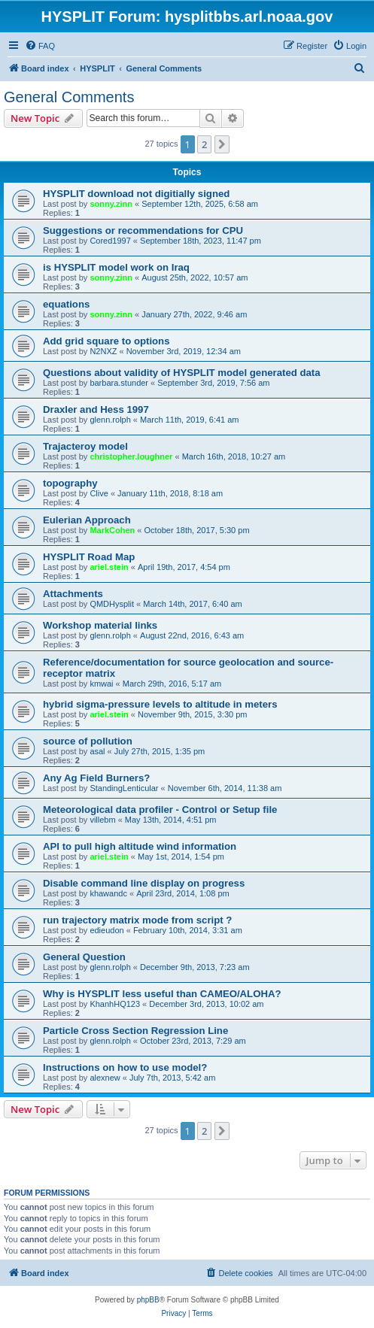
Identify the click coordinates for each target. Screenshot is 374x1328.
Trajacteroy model (85, 446)
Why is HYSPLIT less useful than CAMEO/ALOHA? (162, 993)
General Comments (69, 97)
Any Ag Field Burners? (96, 778)
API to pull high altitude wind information (139, 846)
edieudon (106, 930)
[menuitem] (40, 46)
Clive (99, 493)
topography (70, 483)
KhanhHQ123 (115, 1003)
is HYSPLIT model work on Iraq (116, 267)
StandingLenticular (124, 788)
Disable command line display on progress (144, 883)
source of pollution (87, 741)
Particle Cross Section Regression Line (135, 1030)
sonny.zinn (111, 203)
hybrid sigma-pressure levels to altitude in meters (160, 704)
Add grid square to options (106, 341)
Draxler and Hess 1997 (96, 409)
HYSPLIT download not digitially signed (136, 193)
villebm (102, 819)
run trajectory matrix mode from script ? (137, 920)
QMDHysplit (112, 603)
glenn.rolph (110, 419)
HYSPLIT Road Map (89, 556)
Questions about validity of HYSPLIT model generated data (182, 372)
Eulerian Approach (87, 520)
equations (66, 304)
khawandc (108, 893)
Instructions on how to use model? (125, 1067)
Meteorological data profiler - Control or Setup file (160, 809)
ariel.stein (109, 567)
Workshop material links (100, 625)
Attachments (73, 593)
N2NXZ (103, 351)
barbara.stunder (119, 382)
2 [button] (204, 144)
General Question (84, 957)
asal (97, 751)
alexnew (105, 1077)
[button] (222, 144)
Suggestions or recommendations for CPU (143, 230)
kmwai (101, 683)
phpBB (148, 1300)
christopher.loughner (131, 456)
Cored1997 (110, 240)
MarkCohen (112, 530)
